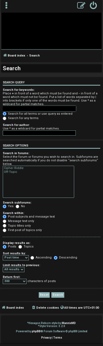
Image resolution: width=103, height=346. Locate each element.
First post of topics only (22, 230)
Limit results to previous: (21, 265)
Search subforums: (17, 202)
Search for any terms (20, 118)
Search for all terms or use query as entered (38, 114)
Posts (9, 246)
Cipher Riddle (38, 168)
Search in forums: (16, 153)
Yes (8, 206)
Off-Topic (38, 172)
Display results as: (16, 243)
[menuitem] (93, 6)
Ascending (41, 257)
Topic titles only (17, 225)
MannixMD (69, 323)
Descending (65, 257)
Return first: (11, 277)
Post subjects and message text (29, 216)
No (20, 206)
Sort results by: (14, 253)
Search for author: (16, 125)
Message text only (18, 221)
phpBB (36, 331)
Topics (26, 246)
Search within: (13, 213)
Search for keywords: (19, 90)
